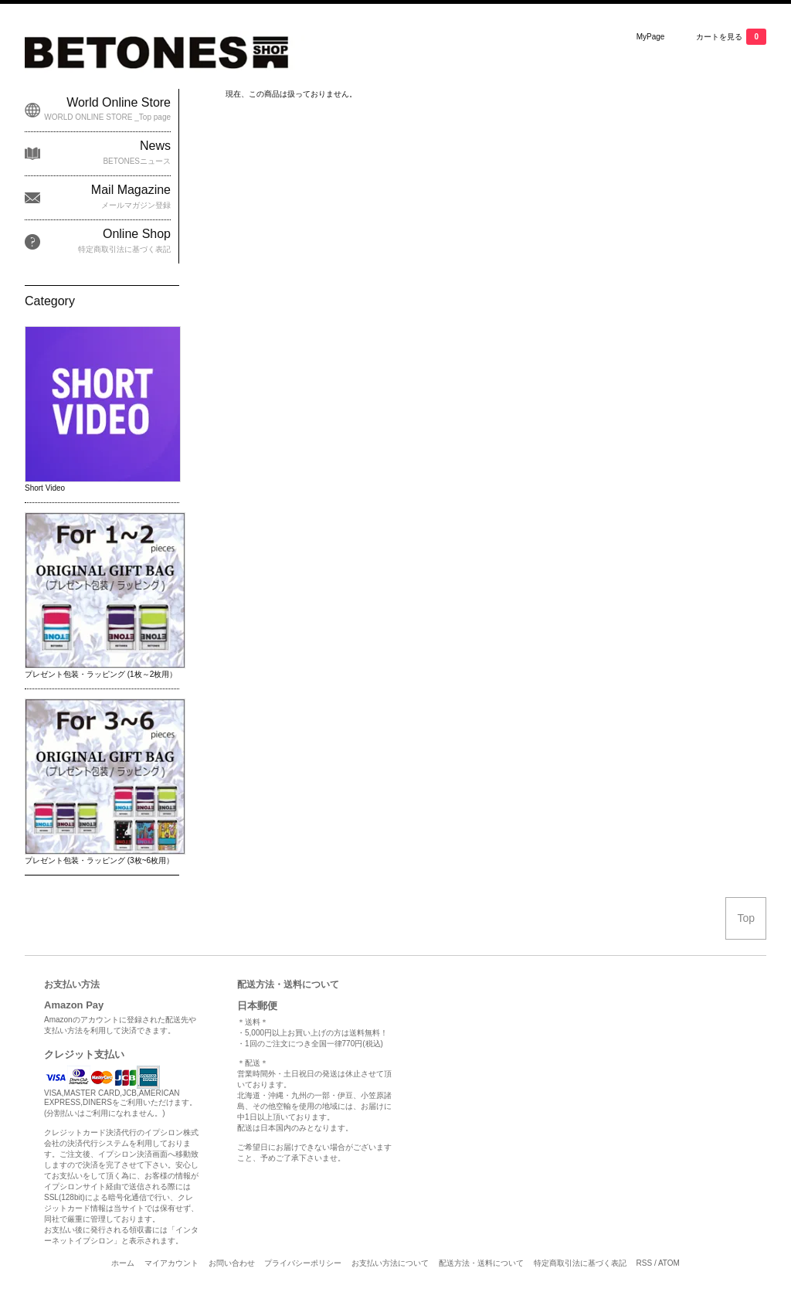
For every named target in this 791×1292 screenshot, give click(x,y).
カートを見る (731, 36)
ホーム (122, 1263)
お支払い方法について (390, 1263)
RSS (645, 1263)
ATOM (669, 1263)
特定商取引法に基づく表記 (580, 1263)
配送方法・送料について (481, 1263)
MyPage (651, 36)
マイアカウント (171, 1263)
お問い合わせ (232, 1263)
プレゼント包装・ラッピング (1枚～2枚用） (101, 674)
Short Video (45, 488)
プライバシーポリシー (302, 1263)
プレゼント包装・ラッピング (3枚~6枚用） (99, 860)
